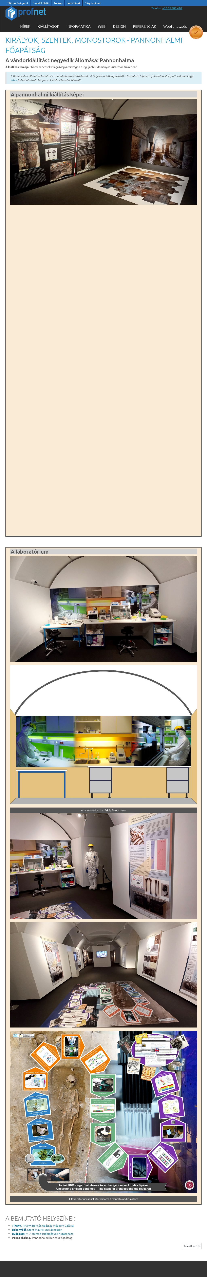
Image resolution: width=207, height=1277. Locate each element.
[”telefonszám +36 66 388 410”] (172, 8)
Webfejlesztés (175, 26)
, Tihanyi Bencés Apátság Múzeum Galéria (43, 1225)
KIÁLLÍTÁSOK (48, 26)
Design (119, 26)
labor (14, 80)
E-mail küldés (41, 3)
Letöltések (73, 3)
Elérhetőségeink (18, 3)
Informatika (79, 26)
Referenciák (144, 26)
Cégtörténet (93, 3)
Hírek (25, 26)
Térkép (58, 3)
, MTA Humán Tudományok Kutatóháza (42, 1233)
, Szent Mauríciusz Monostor (37, 1229)
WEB (102, 26)
